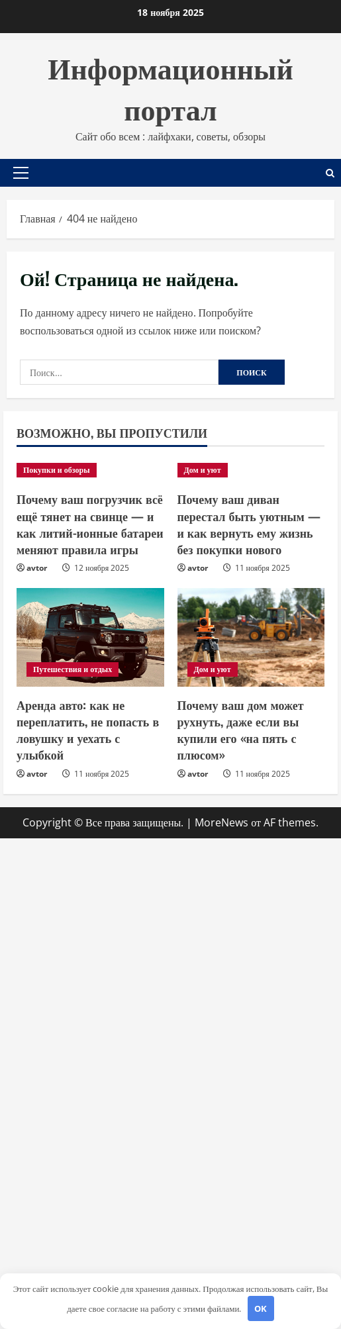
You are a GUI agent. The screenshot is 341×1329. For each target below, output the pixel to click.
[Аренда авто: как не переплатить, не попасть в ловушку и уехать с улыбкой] (90, 637)
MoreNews (221, 822)
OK (260, 1308)
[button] (21, 173)
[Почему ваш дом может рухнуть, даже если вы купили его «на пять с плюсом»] (251, 637)
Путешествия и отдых (72, 669)
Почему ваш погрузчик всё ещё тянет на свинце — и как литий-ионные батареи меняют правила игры (90, 524)
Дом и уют (202, 469)
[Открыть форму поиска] (330, 173)
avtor (36, 567)
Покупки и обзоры (56, 469)
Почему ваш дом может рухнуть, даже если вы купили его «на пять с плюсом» (240, 729)
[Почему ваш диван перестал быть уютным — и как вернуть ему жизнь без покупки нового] (251, 470)
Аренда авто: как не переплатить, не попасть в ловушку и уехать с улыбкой (88, 729)
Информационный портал (170, 87)
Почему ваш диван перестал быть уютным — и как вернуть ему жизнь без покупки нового (248, 524)
